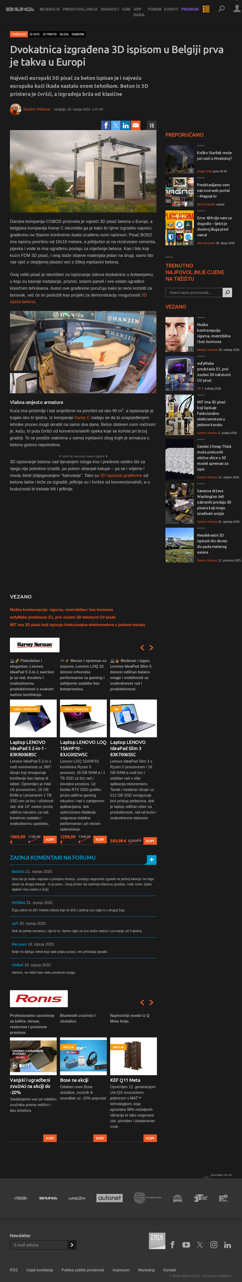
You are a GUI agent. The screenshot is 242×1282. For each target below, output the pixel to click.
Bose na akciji (74, 1080)
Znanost (114, 12)
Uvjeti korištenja (39, 1270)
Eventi (176, 12)
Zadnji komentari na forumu (52, 857)
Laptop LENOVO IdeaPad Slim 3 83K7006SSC (128, 748)
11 (190, 520)
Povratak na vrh (221, 1175)
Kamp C (82, 417)
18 (151, 125)
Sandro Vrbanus (36, 109)
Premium (194, 12)
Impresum (121, 1270)
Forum (159, 12)
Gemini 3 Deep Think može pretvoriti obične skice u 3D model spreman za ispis (214, 457)
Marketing (146, 1270)
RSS (14, 1270)
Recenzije (54, 12)
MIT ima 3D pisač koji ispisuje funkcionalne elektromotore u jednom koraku (77, 625)
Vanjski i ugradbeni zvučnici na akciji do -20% (30, 1086)
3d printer (50, 34)
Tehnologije (18, 34)
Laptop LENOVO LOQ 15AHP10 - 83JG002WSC (83, 748)
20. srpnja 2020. (33, 923)
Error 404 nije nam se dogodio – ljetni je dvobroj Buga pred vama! (214, 226)
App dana (143, 15)
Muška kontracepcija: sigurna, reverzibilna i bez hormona (61, 610)
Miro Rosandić (206, 204)
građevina (78, 34)
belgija (64, 34)
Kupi (50, 839)
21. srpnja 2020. (39, 872)
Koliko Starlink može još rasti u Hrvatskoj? (214, 156)
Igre (130, 12)
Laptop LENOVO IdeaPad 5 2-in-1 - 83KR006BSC (28, 748)
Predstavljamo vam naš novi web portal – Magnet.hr (213, 190)
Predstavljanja (84, 12)
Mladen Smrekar (207, 350)
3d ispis (35, 34)
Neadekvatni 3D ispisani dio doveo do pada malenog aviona (212, 543)
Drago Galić (204, 171)
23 (190, 203)
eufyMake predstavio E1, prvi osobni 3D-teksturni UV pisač (63, 617)
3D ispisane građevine (121, 475)
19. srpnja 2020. (41, 944)
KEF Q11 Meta (125, 1080)
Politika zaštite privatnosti (83, 1270)
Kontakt (169, 1270)
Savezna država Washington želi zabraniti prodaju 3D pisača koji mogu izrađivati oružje (214, 502)
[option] (33, 751)
